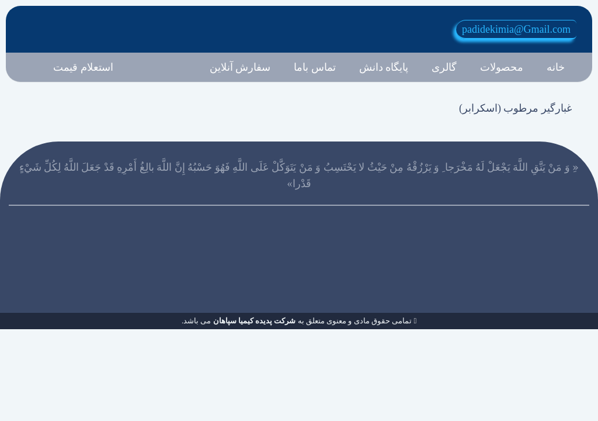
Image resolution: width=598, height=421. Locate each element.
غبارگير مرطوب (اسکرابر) (515, 108)
